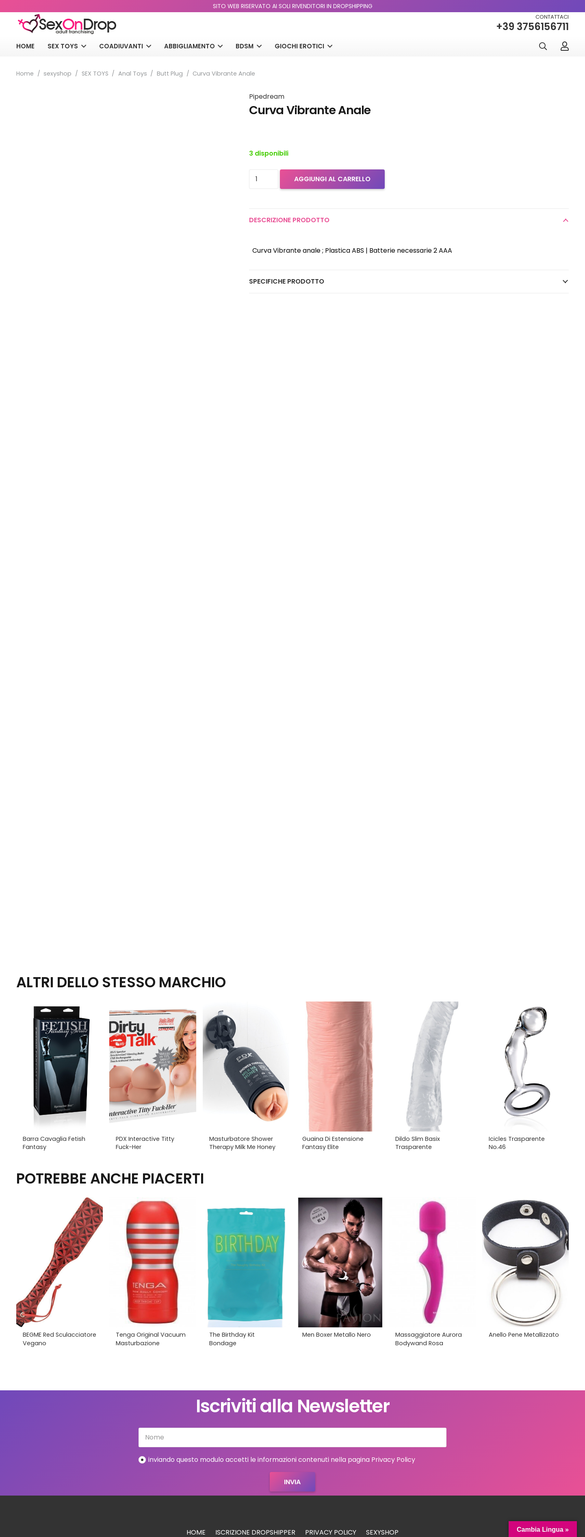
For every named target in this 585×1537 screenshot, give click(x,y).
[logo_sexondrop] (67, 24)
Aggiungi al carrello (332, 179)
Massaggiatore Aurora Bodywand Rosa (428, 1339)
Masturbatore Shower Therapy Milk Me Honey (242, 1143)
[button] (542, 46)
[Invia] (292, 1481)
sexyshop (57, 73)
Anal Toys (132, 73)
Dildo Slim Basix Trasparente (417, 1143)
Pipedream (266, 96)
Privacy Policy (330, 1532)
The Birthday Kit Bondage (232, 1339)
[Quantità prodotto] (263, 179)
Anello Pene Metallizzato (524, 1335)
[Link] (565, 45)
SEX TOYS (95, 73)
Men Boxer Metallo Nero (336, 1335)
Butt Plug (170, 73)
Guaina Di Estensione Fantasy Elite (333, 1143)
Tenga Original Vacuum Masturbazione (151, 1339)
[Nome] (292, 1437)
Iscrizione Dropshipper (255, 1532)
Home (25, 73)
